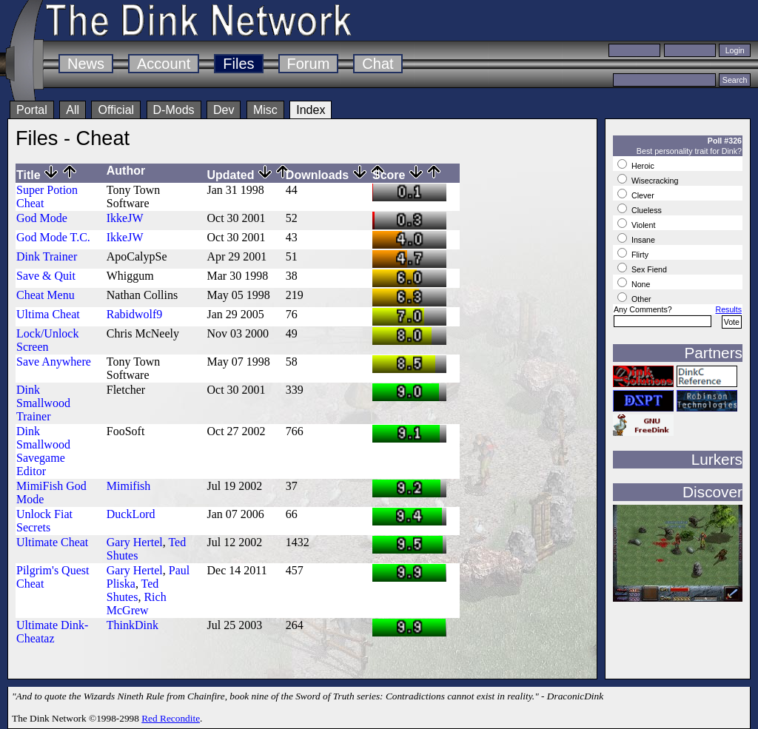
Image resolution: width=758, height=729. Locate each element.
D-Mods (174, 110)
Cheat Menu (45, 295)
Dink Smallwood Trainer (43, 403)
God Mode (41, 218)
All (72, 110)
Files (238, 64)
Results (728, 309)
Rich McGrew (137, 604)
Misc (265, 110)
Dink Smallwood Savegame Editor (43, 451)
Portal (31, 110)
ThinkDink (132, 625)
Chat (377, 64)
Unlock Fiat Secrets (44, 521)
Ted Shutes (133, 590)
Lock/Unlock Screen (47, 340)
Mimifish (129, 486)
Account (163, 64)
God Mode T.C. (53, 237)
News (85, 64)
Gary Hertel (135, 542)
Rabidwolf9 (135, 314)
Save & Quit (46, 275)
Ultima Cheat (48, 314)
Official (116, 110)
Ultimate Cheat (52, 542)
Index (310, 110)
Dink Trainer (46, 256)
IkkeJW (125, 218)
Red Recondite (170, 718)
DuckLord (131, 514)
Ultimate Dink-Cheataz (52, 632)
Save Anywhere (53, 361)
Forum (308, 64)
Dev (223, 110)
